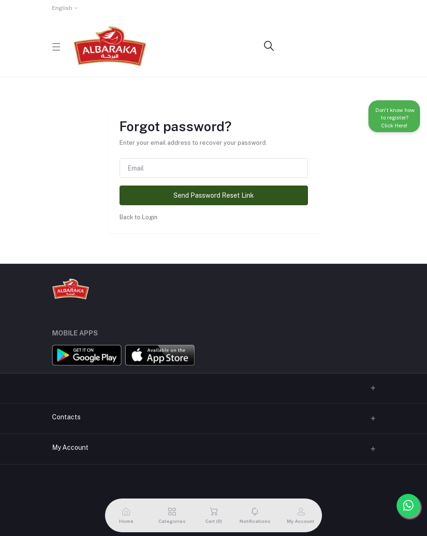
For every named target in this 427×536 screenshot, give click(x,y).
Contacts (66, 417)
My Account (70, 447)
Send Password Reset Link (213, 195)
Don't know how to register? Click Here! (394, 116)
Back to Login (138, 217)
